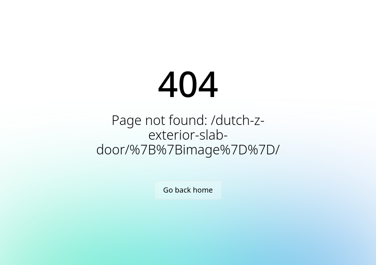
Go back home (188, 190)
